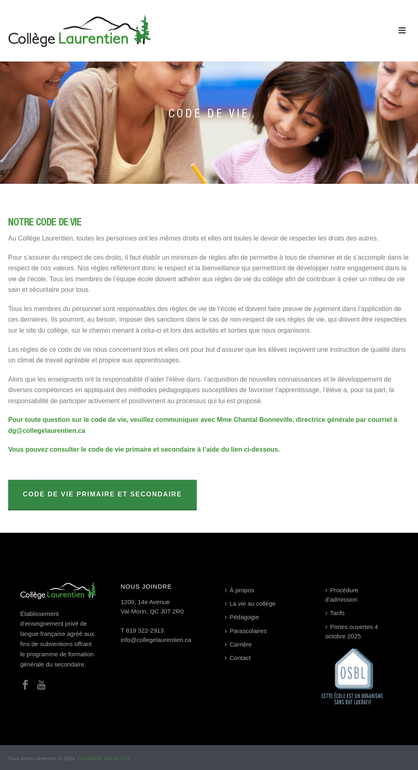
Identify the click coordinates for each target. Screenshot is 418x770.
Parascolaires (246, 630)
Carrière (238, 644)
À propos (239, 590)
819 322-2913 (145, 630)
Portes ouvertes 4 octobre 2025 (351, 631)
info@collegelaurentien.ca (156, 639)
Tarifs (335, 612)
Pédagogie (242, 616)
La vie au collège (250, 603)
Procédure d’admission (341, 595)
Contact (238, 657)
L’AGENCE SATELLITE (104, 758)
